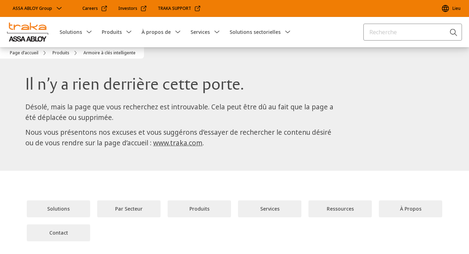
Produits (112, 32)
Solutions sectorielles (255, 32)
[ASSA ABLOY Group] (38, 8)
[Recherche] (454, 32)
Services (200, 32)
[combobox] (412, 32)
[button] (89, 32)
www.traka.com (177, 142)
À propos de (156, 32)
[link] (95, 8)
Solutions (71, 32)
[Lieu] (451, 8)
